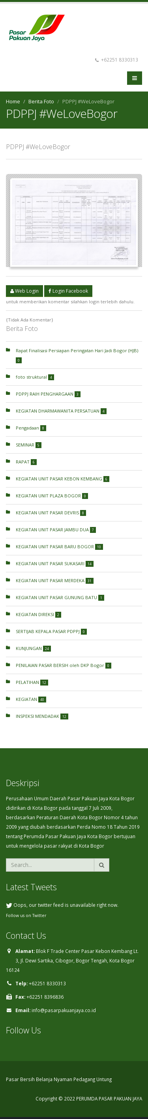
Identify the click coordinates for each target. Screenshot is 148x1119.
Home (13, 101)
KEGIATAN (31, 699)
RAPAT (26, 462)
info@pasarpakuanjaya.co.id (64, 1010)
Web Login (24, 291)
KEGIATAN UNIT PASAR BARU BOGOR (59, 546)
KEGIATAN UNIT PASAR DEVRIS (51, 513)
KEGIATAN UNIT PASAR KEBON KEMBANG (62, 479)
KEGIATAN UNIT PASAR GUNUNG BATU (60, 597)
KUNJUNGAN (33, 648)
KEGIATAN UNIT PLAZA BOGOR (52, 496)
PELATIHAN (32, 682)
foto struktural (35, 377)
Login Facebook (68, 291)
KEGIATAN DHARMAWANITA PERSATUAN (61, 411)
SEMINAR (28, 445)
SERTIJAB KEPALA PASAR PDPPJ (51, 631)
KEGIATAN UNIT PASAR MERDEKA (55, 580)
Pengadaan (31, 428)
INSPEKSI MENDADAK (42, 716)
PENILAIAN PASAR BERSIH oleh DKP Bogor (63, 665)
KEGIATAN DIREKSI (38, 614)
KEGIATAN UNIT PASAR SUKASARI (55, 563)
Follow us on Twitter (26, 915)
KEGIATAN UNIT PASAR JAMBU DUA (56, 529)
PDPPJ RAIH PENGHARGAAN (48, 394)
